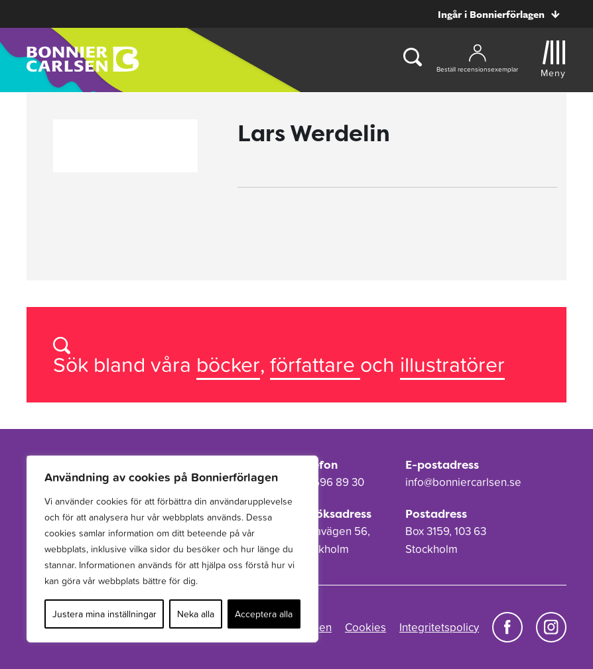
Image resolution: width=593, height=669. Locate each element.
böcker (228, 364)
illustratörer (452, 364)
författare (315, 364)
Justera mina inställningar (104, 614)
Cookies (365, 627)
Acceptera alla (264, 614)
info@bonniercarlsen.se (463, 482)
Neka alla (195, 614)
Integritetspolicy (439, 627)
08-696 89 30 (330, 482)
